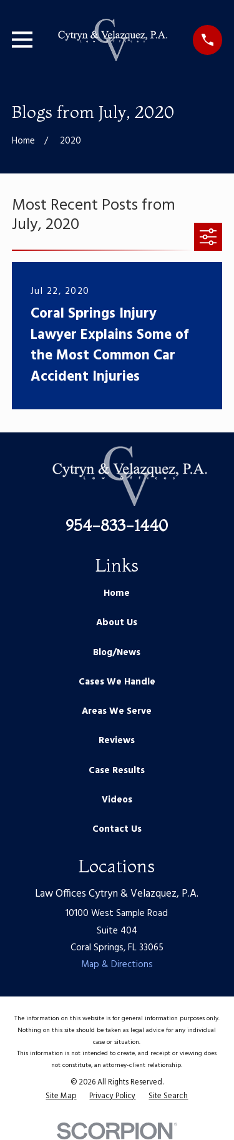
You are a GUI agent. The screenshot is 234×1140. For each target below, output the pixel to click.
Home (117, 593)
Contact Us (117, 829)
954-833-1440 (117, 525)
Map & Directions (117, 964)
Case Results (117, 770)
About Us (116, 622)
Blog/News (116, 652)
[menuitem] (61, 1096)
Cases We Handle (117, 682)
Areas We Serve (117, 711)
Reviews (117, 740)
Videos (117, 799)
